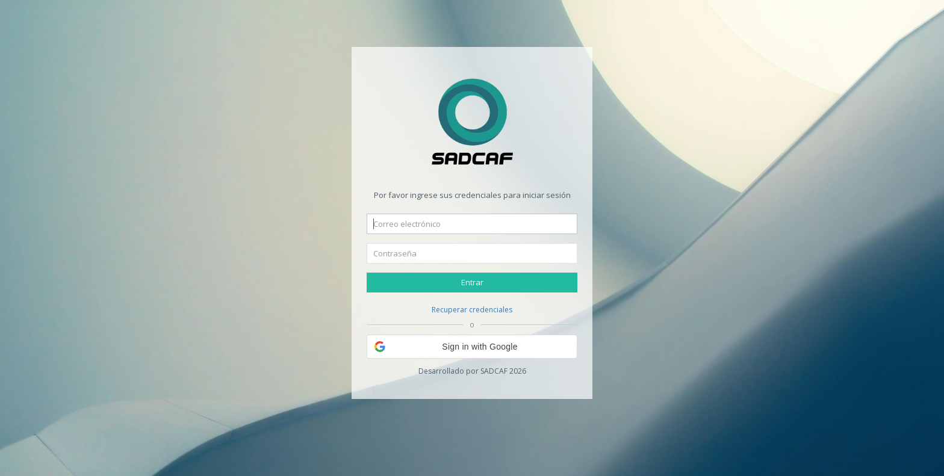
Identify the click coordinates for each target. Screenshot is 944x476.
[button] (472, 347)
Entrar (472, 282)
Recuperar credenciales (472, 309)
